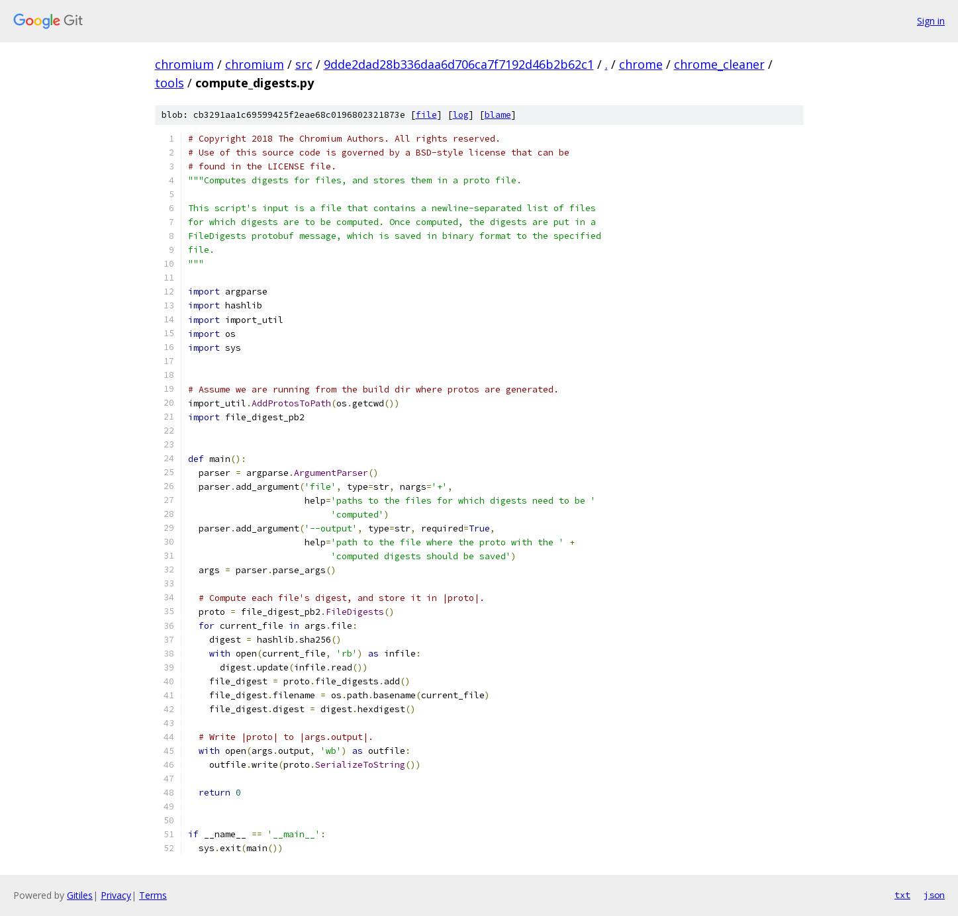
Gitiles (80, 895)
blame (498, 114)
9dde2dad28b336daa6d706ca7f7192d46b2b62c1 (459, 64)
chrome (641, 64)
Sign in (931, 21)
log (461, 114)
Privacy (116, 895)
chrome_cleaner (719, 64)
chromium (184, 64)
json (934, 895)
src (303, 64)
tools (169, 83)
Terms (153, 895)
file (426, 114)
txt (902, 895)
